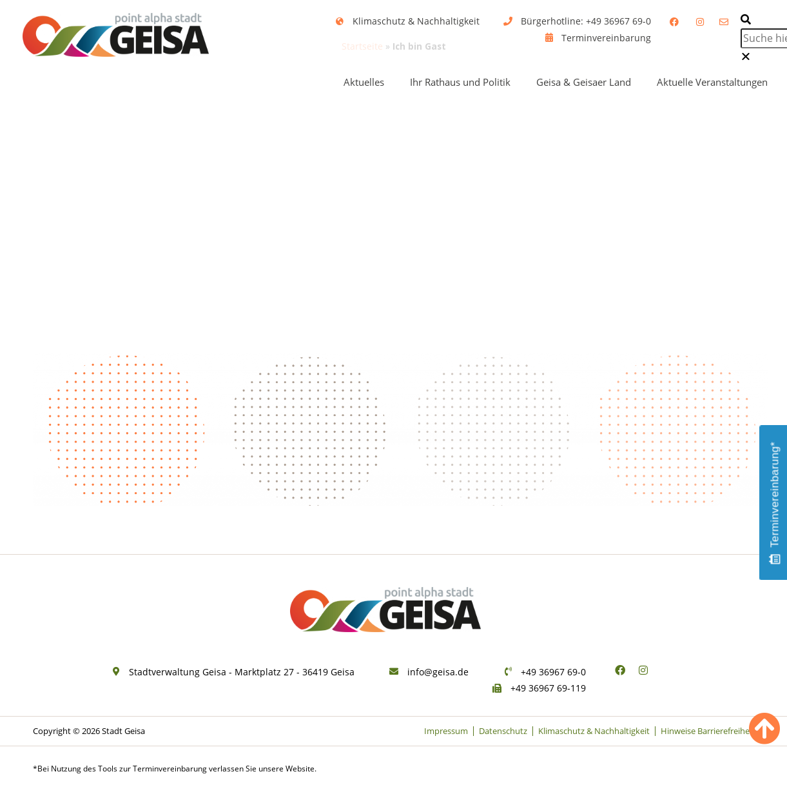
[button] (755, 20)
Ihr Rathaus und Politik (460, 81)
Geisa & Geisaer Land (583, 81)
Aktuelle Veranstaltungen (712, 81)
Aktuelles (364, 81)
